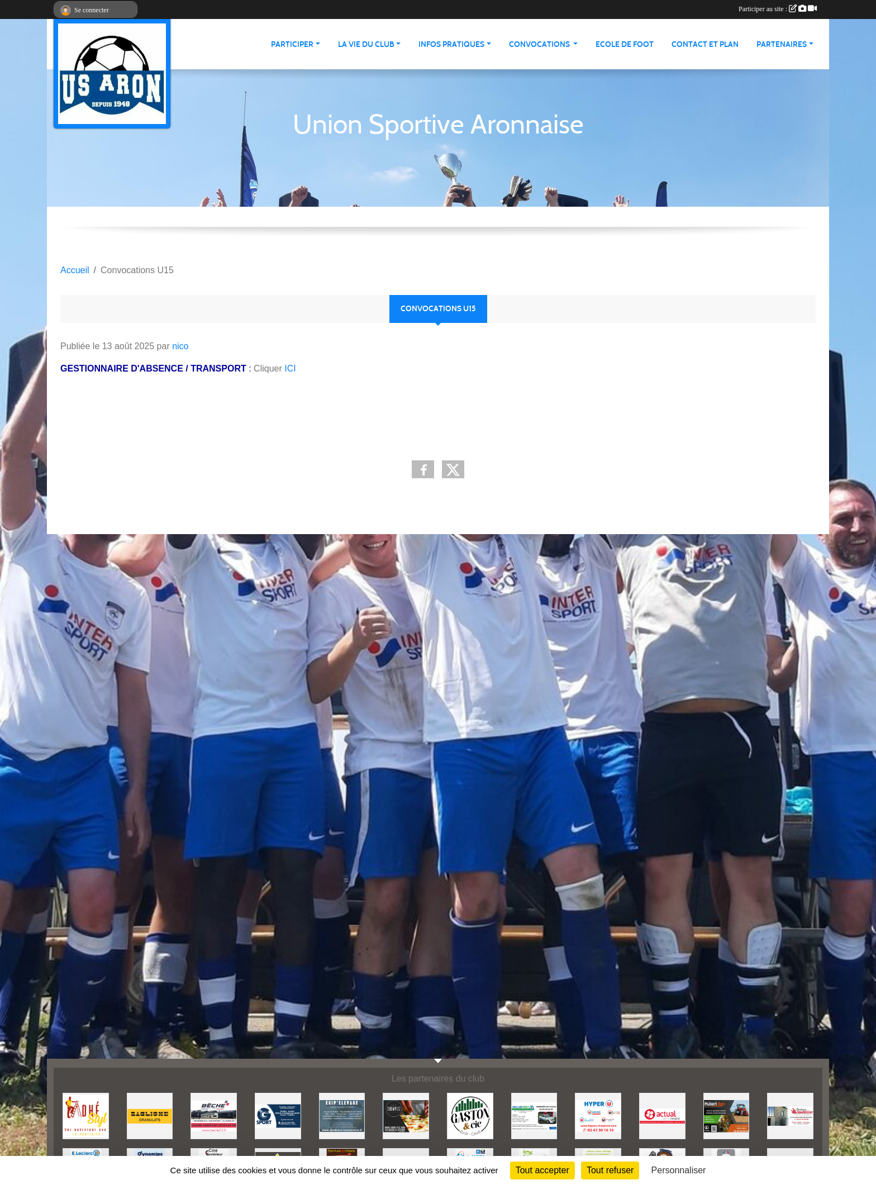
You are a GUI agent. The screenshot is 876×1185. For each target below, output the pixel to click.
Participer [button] (292, 44)
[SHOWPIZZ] (406, 1115)
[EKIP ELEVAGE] (342, 1115)
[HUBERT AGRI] (726, 1115)
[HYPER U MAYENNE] (598, 1115)
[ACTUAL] (662, 1115)
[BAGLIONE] (150, 1115)
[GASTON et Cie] (470, 1115)
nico (180, 346)
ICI (290, 368)
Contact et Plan (705, 44)
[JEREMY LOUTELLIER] (790, 1115)
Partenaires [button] (781, 44)
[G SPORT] (278, 1115)
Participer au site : (778, 9)
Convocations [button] (540, 44)
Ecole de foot (625, 44)
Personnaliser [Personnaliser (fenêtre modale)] (678, 1170)
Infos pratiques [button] (451, 44)
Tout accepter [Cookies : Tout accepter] (542, 1170)
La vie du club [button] (366, 44)
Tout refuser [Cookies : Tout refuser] (610, 1170)
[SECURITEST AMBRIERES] (534, 1115)
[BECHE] (214, 1115)
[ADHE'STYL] (86, 1115)
